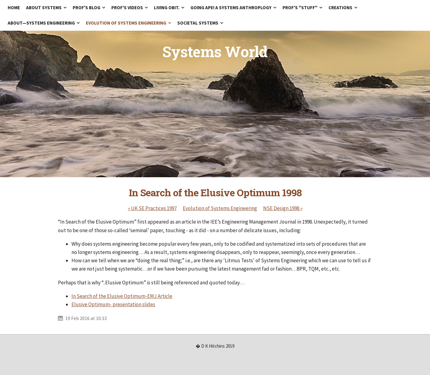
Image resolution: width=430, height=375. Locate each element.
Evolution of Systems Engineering (220, 208)
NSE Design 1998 (282, 208)
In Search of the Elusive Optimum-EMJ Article (121, 296)
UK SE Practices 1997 (152, 208)
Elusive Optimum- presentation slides (113, 304)
